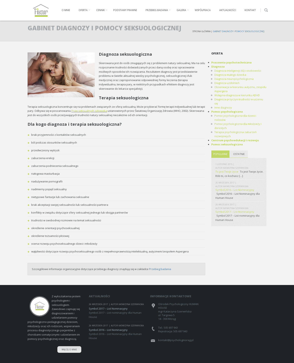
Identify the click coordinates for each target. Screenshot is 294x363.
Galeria (181, 10)
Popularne (220, 154)
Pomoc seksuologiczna (227, 144)
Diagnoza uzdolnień (226, 83)
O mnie (66, 10)
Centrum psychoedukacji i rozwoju (235, 140)
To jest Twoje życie (226, 171)
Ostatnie (239, 154)
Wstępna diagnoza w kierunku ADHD (237, 95)
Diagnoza (218, 66)
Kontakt (250, 10)
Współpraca (203, 10)
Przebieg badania (157, 10)
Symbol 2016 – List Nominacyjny (234, 190)
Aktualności (227, 10)
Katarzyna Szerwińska (235, 167)
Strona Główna (201, 31)
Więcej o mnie (69, 349)
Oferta (83, 10)
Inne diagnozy (223, 107)
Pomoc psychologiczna (227, 111)
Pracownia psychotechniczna (231, 62)
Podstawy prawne (125, 10)
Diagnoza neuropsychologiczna (234, 79)
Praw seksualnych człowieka (89, 111)
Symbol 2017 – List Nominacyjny (234, 212)
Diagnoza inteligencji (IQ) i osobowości (237, 70)
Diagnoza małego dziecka (230, 75)
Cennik (100, 10)
